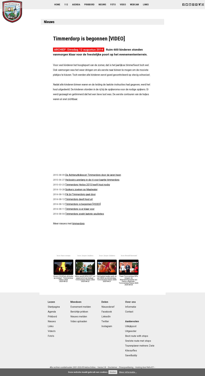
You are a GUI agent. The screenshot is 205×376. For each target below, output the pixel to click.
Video (123, 4)
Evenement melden (80, 306)
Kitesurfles (131, 350)
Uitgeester (130, 331)
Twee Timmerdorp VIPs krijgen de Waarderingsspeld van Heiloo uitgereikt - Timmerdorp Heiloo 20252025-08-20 (129, 280)
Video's (52, 331)
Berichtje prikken (79, 311)
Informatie (130, 306)
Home (57, 4)
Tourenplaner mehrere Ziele (139, 345)
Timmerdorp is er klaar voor (79, 209)
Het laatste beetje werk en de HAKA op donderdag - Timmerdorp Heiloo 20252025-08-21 (107, 278)
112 (66, 4)
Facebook (106, 311)
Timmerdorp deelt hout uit (79, 199)
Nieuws (102, 4)
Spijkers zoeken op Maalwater (81, 189)
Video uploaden (78, 321)
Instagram (106, 326)
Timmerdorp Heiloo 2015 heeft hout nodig (87, 184)
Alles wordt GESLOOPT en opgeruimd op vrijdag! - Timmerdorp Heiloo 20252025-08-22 (85, 278)
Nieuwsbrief (108, 306)
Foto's (51, 336)
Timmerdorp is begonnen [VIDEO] (83, 204)
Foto (113, 4)
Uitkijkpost (130, 326)
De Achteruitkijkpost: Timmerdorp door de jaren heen (93, 174)
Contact (129, 311)
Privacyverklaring (126, 367)
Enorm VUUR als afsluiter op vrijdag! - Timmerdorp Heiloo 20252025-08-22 (63, 278)
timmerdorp (78, 223)
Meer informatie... (128, 372)
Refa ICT (150, 367)
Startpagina (54, 306)
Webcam (134, 4)
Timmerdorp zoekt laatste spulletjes (84, 213)
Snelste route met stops (138, 340)
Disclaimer (112, 367)
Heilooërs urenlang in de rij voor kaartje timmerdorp (92, 179)
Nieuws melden (78, 316)
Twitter (105, 321)
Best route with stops (136, 336)
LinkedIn (106, 316)
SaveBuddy (131, 355)
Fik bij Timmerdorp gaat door (80, 194)
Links (146, 4)
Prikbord (89, 4)
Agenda (76, 4)
